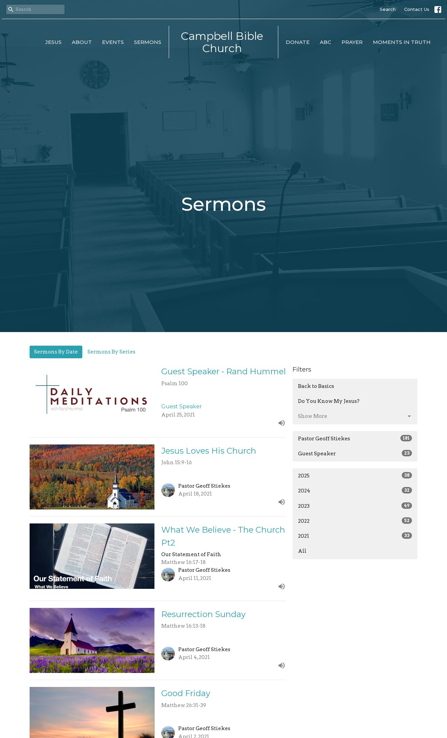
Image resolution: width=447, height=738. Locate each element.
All (302, 551)
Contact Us (416, 9)
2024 (355, 490)
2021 (355, 535)
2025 (355, 475)
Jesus (53, 42)
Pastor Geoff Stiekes (355, 438)
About (82, 42)
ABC (325, 42)
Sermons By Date (56, 352)
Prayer (352, 42)
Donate (298, 42)
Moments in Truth (402, 42)
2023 (355, 505)
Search (388, 9)
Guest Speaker (355, 453)
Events (113, 42)
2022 (355, 520)
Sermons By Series (111, 352)
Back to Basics (316, 386)
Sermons (147, 42)
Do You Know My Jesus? (329, 401)
